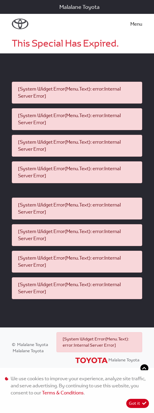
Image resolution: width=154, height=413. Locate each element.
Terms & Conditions (63, 393)
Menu (136, 24)
